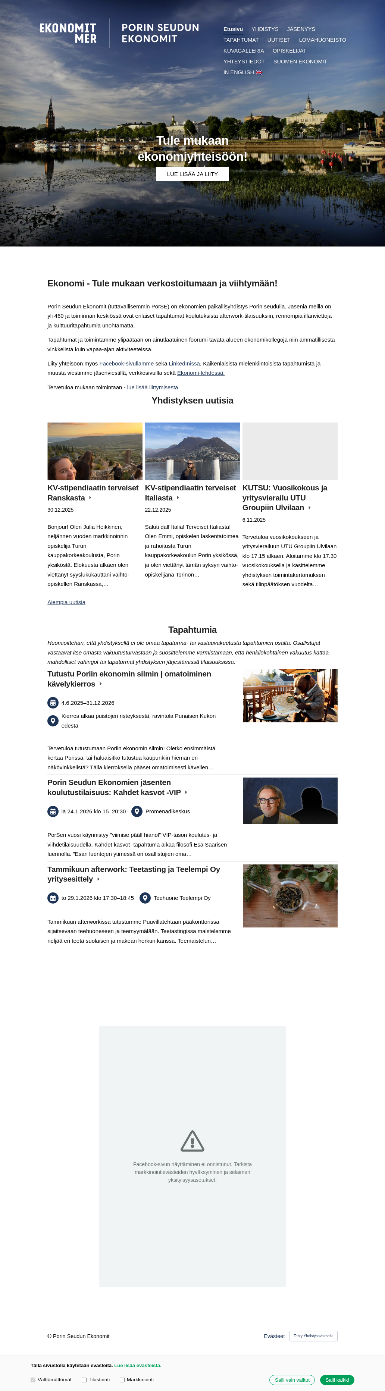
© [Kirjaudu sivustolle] (50, 1336)
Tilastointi (96, 1379)
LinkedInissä (184, 363)
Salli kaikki (337, 1380)
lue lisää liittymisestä (152, 387)
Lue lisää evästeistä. (137, 1365)
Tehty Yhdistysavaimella (314, 1336)
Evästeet (274, 1336)
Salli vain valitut (292, 1380)
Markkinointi (137, 1379)
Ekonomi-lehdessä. (201, 373)
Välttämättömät (51, 1379)
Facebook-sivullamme (127, 363)
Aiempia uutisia (66, 602)
